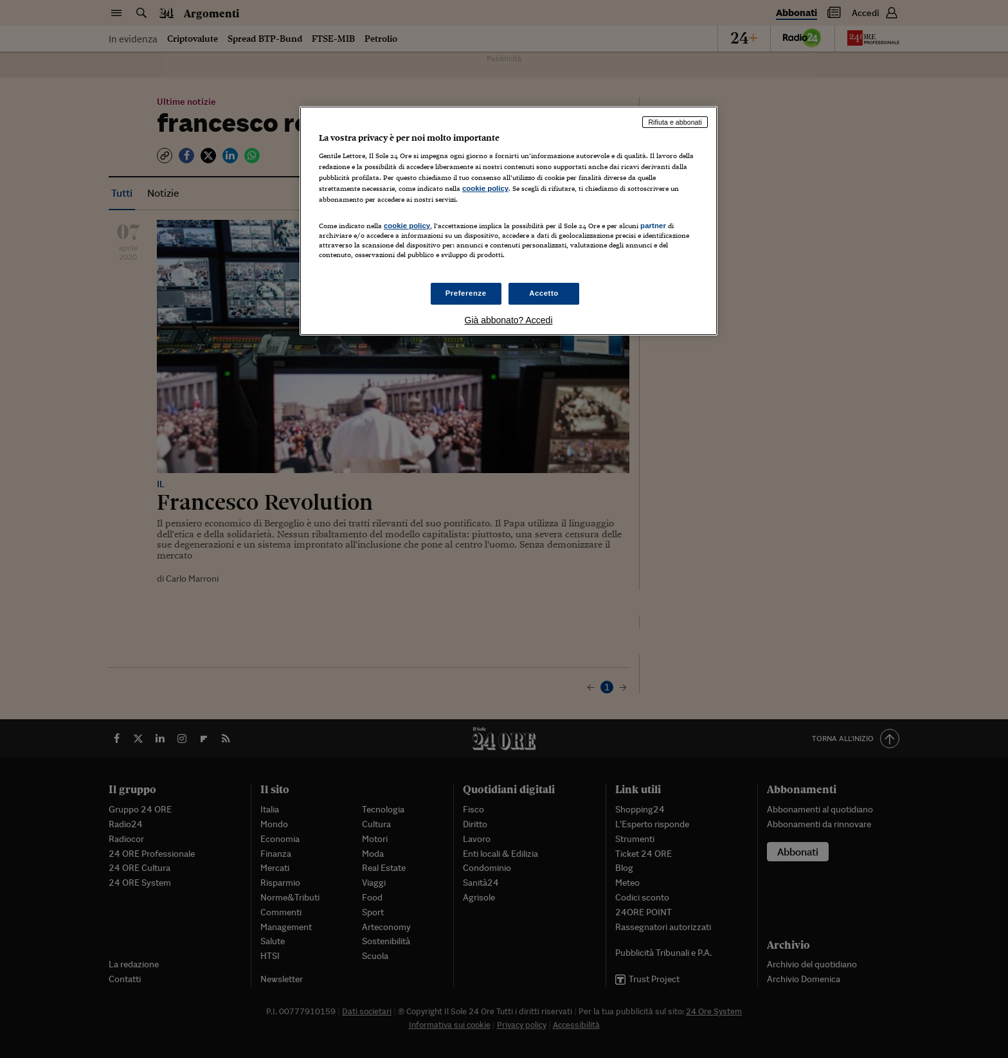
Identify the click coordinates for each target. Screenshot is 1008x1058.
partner (653, 225)
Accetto (544, 293)
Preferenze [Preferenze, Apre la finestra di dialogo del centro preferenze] (466, 293)
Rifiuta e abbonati (675, 122)
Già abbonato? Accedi (509, 320)
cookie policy (485, 188)
